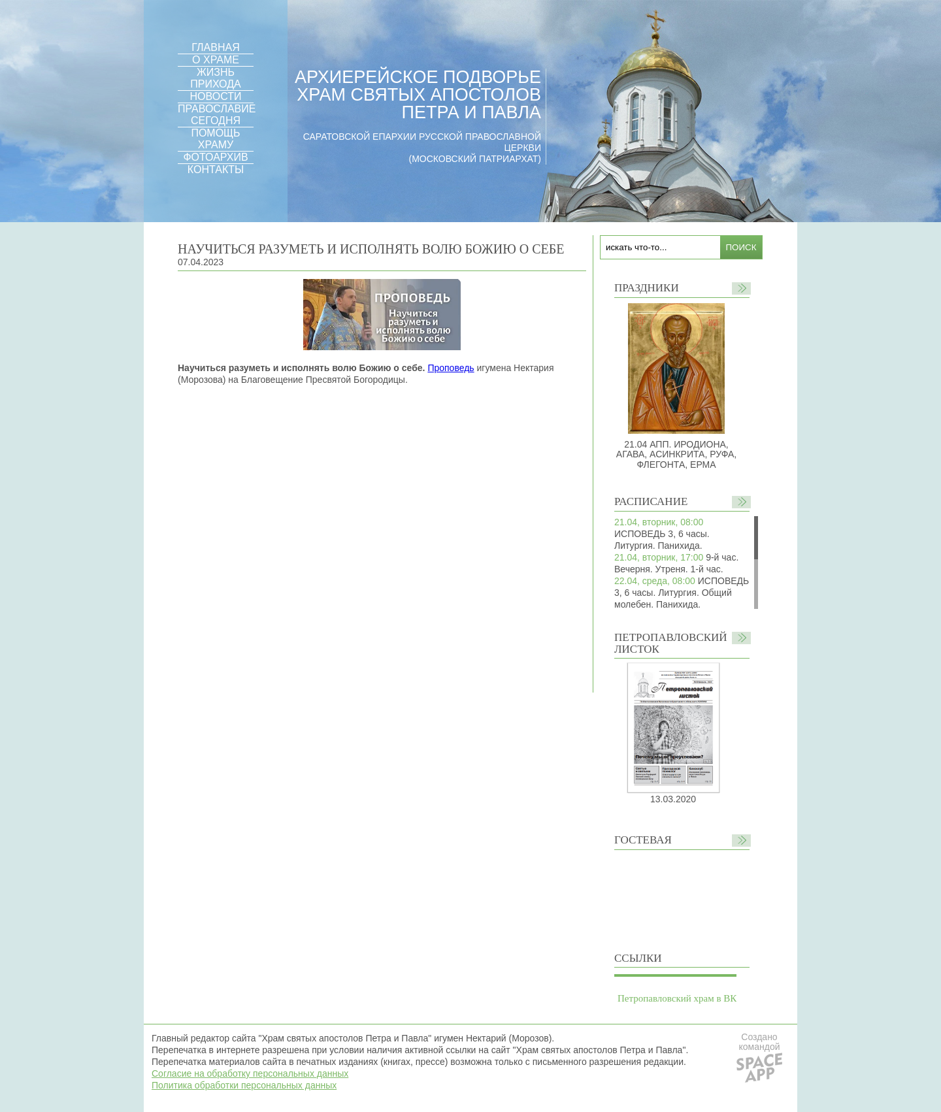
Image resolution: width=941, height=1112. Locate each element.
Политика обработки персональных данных (244, 1085)
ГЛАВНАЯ (215, 47)
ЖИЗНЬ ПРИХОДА (215, 78)
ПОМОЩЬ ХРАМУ (215, 138)
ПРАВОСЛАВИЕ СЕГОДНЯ (217, 114)
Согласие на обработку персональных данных (250, 1073)
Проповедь (450, 368)
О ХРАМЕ (215, 59)
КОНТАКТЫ (216, 169)
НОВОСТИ (216, 96)
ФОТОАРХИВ (215, 157)
